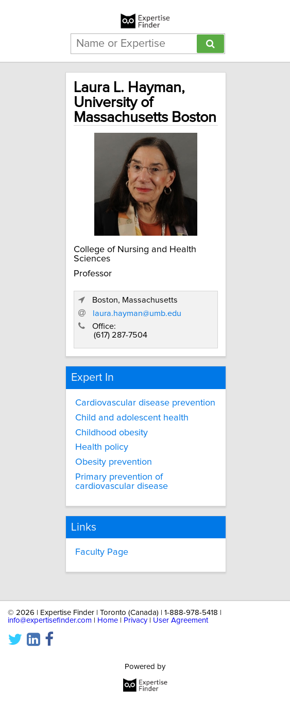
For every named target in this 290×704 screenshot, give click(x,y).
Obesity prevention (113, 462)
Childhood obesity (111, 432)
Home (107, 620)
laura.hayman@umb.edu (137, 313)
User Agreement (180, 620)
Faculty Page (101, 552)
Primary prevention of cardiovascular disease (121, 481)
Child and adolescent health (132, 418)
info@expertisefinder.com (50, 620)
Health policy (101, 447)
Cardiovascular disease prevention (145, 403)
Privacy (135, 620)
